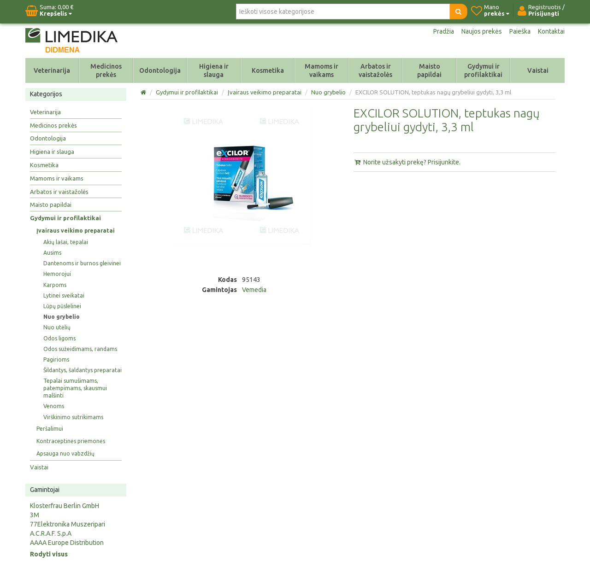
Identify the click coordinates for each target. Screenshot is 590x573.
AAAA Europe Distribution (67, 542)
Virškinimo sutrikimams (73, 417)
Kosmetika (268, 70)
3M (34, 515)
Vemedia (254, 289)
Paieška (520, 31)
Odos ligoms (59, 338)
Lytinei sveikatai (63, 295)
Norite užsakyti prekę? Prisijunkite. (407, 162)
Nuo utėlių (57, 327)
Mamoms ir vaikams (321, 70)
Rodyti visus (49, 554)
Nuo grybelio (61, 317)
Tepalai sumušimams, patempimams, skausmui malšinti (75, 388)
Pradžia (443, 31)
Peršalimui (49, 429)
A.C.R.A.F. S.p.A (50, 533)
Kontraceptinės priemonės (70, 441)
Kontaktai (551, 31)
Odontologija (160, 70)
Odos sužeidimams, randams (80, 349)
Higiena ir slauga (214, 70)
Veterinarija (52, 70)
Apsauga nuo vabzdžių (65, 453)
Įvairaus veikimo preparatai (75, 231)
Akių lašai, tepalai (65, 242)
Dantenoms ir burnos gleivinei (82, 263)
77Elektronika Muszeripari (67, 524)
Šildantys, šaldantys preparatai (82, 370)
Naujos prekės (481, 31)
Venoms (53, 406)
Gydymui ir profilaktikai (483, 70)
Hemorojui (57, 274)
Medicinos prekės (106, 70)
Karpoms (54, 285)
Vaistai (538, 70)
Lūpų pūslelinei (62, 306)
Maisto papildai (429, 70)
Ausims (52, 253)
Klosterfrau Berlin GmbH (64, 505)
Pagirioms (56, 360)
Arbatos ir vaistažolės (375, 70)
